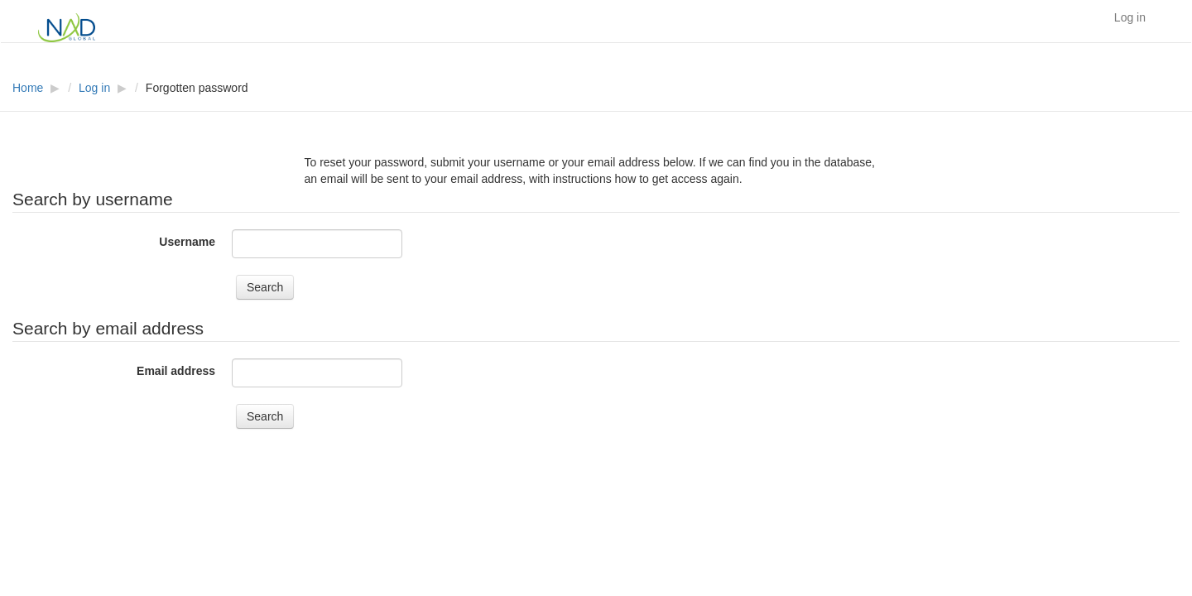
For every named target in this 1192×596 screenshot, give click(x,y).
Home (27, 87)
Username (187, 241)
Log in (1130, 17)
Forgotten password (197, 87)
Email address (176, 370)
